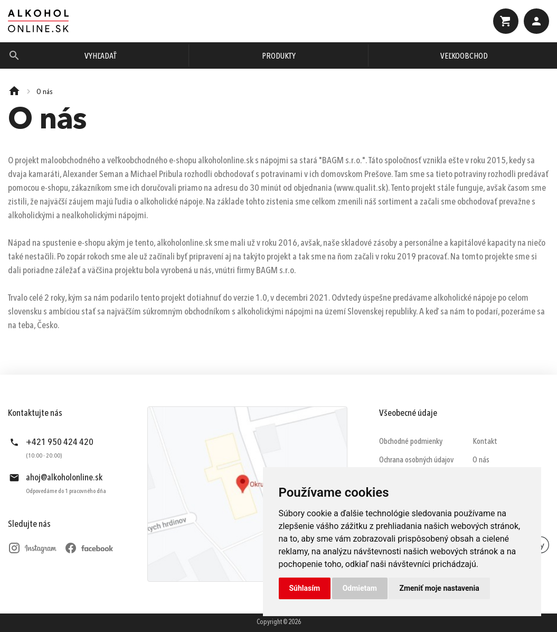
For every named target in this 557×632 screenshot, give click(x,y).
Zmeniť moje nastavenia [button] (439, 588)
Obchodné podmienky (410, 442)
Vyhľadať (100, 56)
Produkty (279, 56)
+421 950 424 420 (59, 442)
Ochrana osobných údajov (416, 460)
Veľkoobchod (464, 56)
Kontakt (485, 442)
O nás (481, 460)
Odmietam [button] (360, 588)
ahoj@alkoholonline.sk (64, 477)
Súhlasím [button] (304, 588)
